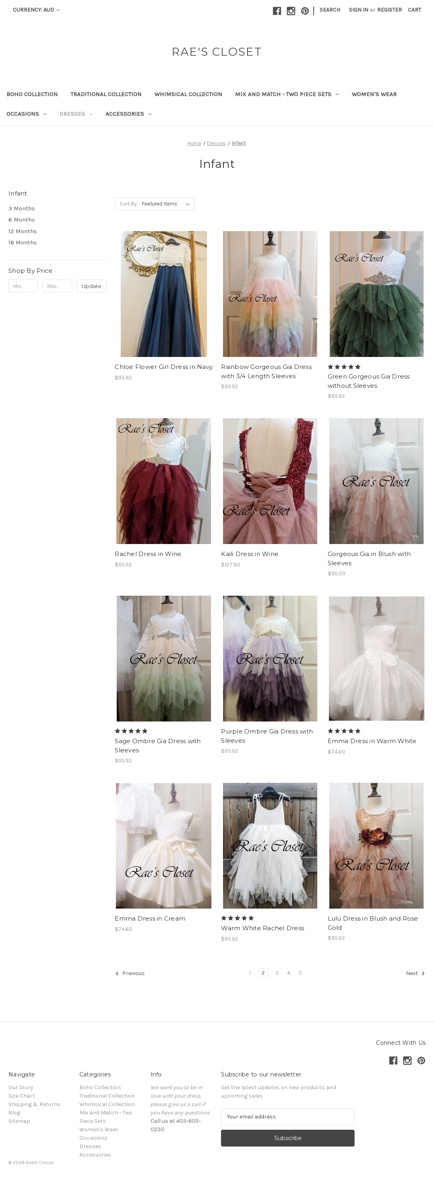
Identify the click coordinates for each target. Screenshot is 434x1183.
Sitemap (19, 1121)
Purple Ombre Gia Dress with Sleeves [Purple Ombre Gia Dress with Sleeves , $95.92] (267, 736)
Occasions (26, 113)
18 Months (22, 242)
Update (91, 286)
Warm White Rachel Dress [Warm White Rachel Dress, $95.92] (262, 928)
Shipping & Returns (34, 1104)
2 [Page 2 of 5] (263, 972)
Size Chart (21, 1095)
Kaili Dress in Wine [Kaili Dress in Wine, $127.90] (249, 554)
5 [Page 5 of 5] (300, 972)
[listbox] (167, 204)
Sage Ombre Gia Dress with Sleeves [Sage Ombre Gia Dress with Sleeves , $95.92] (158, 745)
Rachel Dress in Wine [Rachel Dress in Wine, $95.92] (148, 554)
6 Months (21, 219)
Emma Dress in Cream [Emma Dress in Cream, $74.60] (150, 918)
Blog (14, 1112)
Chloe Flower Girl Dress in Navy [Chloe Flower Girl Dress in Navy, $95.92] (164, 367)
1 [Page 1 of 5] (250, 972)
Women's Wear (374, 94)
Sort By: (129, 204)
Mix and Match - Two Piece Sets (287, 94)
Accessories (128, 113)
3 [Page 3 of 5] (277, 972)
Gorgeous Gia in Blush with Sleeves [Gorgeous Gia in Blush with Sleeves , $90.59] (369, 558)
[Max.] (57, 286)
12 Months (22, 231)
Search (330, 9)
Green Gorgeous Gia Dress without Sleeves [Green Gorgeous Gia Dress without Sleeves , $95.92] (369, 381)
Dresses (76, 113)
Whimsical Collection (188, 94)
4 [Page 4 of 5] (288, 972)
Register (389, 9)
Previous (130, 973)
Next (415, 973)
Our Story (20, 1087)
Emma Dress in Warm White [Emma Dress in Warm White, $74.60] (372, 741)
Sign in (358, 9)
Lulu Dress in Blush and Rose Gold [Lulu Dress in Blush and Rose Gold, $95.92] (373, 923)
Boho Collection (32, 94)
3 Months (21, 208)
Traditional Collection (106, 94)
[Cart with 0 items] (415, 10)
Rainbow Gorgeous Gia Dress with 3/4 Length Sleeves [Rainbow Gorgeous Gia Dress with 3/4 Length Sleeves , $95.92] (266, 371)
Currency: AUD (36, 9)
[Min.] (23, 286)
